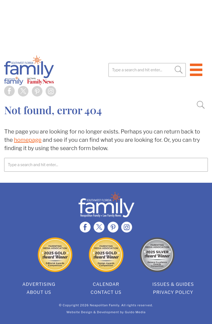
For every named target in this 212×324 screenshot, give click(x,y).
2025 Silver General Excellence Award (157, 254)
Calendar (106, 284)
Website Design (80, 312)
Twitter (23, 91)
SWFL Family (56, 70)
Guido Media (135, 312)
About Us (38, 292)
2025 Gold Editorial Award (55, 254)
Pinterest (37, 91)
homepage (28, 140)
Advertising (38, 284)
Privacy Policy (173, 292)
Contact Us (106, 292)
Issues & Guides (173, 284)
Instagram (51, 91)
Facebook (9, 91)
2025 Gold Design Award (106, 254)
